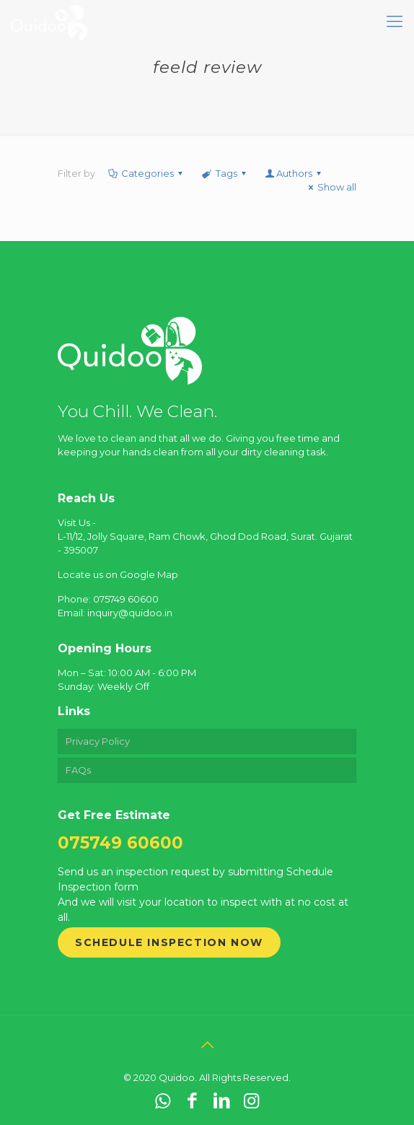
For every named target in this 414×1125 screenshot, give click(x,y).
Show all (330, 187)
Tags (225, 173)
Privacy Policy (98, 741)
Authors (294, 173)
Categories (146, 173)
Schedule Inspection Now (169, 942)
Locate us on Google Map (118, 574)
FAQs (78, 770)
